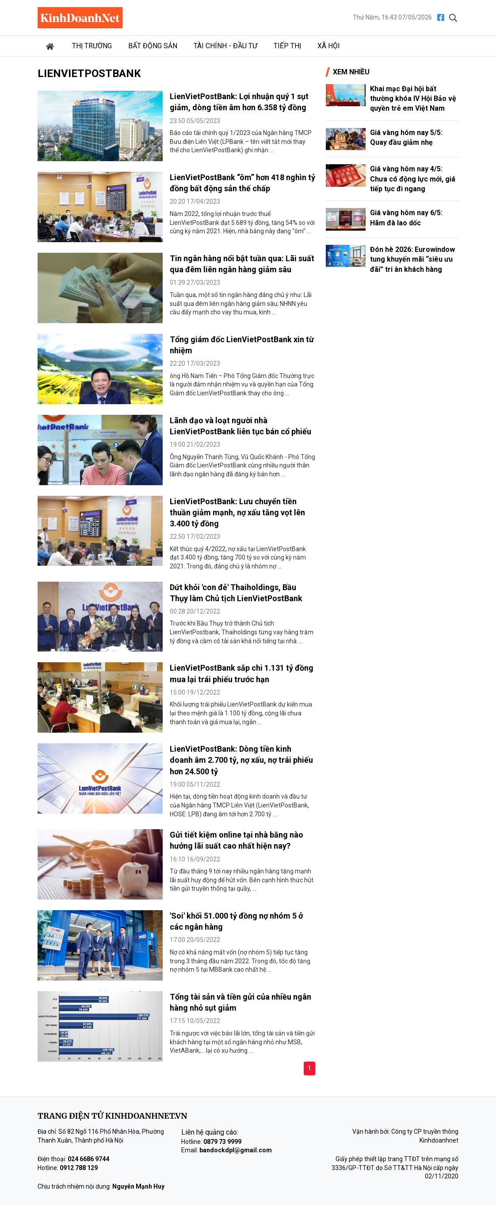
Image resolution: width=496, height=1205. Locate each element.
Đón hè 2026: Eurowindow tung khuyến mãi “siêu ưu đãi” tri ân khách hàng (412, 259)
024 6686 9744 (88, 1159)
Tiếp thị (287, 46)
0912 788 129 (79, 1167)
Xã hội (328, 46)
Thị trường (92, 46)
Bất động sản (152, 46)
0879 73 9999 (222, 1141)
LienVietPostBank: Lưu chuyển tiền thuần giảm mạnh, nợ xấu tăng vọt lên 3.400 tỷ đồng (237, 512)
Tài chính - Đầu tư (225, 46)
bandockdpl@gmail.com (235, 1150)
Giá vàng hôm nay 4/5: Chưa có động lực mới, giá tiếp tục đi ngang (412, 179)
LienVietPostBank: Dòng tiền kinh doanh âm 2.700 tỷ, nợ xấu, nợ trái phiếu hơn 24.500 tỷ (241, 760)
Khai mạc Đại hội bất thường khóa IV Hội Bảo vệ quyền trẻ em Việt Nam (413, 99)
